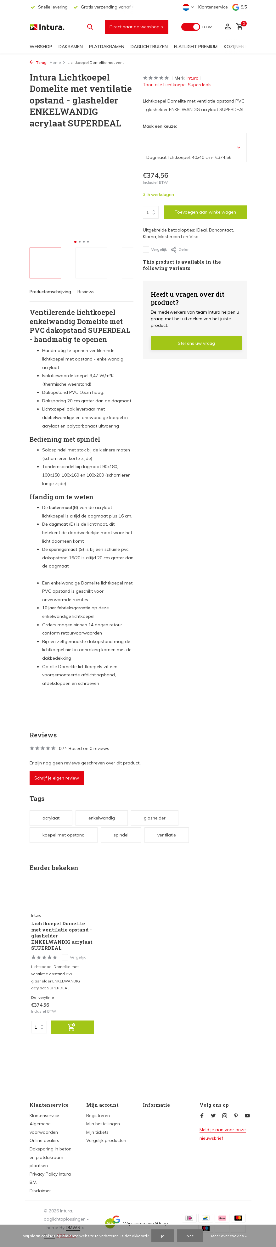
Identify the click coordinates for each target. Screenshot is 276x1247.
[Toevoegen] (72, 1029)
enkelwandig (101, 818)
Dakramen (71, 46)
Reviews (85, 291)
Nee (190, 1235)
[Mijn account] (228, 27)
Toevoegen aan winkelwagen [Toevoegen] (205, 212)
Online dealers (44, 1140)
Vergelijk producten (106, 1140)
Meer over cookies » (229, 1235)
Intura (193, 78)
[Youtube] (247, 1116)
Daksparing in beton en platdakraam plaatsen (50, 1157)
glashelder (155, 818)
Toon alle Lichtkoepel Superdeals (177, 84)
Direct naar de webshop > (137, 27)
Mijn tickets (97, 1132)
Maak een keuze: (160, 126)
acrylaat (50, 818)
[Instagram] (224, 1116)
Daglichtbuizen (149, 46)
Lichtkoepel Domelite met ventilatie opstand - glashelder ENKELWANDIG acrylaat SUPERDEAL (62, 937)
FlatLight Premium (195, 46)
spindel (121, 835)
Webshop (41, 46)
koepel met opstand (63, 835)
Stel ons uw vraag (196, 343)
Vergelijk (155, 249)
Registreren (98, 1115)
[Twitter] (213, 1116)
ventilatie (166, 835)
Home (57, 62)
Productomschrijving (50, 291)
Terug (38, 62)
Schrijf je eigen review (56, 778)
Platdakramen (106, 46)
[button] (75, 242)
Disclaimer (40, 1191)
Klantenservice (213, 7)
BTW (207, 27)
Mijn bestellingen (103, 1124)
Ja (163, 1235)
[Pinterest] (236, 1116)
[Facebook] (202, 1116)
